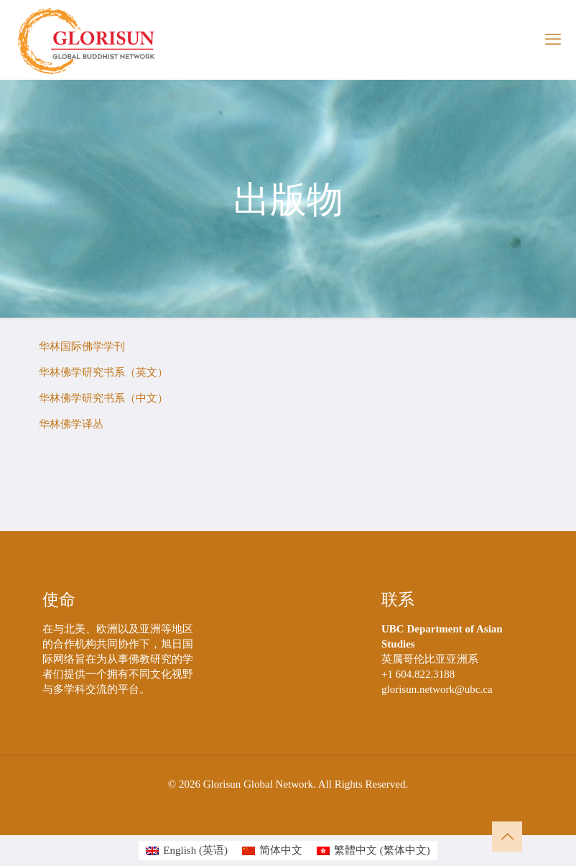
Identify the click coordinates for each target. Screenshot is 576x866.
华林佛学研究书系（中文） (103, 398)
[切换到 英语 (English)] (187, 850)
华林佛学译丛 (71, 424)
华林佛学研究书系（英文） (103, 372)
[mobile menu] (553, 39)
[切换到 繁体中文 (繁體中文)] (373, 850)
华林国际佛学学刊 (82, 346)
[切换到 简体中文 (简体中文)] (272, 850)
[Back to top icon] (507, 836)
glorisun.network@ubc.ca (437, 689)
